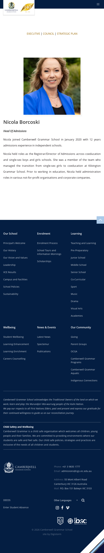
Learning (76, 233)
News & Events (46, 327)
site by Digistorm (52, 534)
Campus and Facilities (15, 279)
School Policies (11, 286)
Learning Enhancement (16, 344)
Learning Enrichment (14, 351)
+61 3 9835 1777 (71, 466)
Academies (77, 315)
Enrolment (43, 233)
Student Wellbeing (13, 337)
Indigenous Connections (84, 380)
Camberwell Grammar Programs (83, 360)
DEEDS (7, 500)
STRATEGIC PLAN (67, 33)
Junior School (78, 257)
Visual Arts (76, 308)
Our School (10, 233)
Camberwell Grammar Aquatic (83, 371)
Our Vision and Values (15, 257)
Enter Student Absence (16, 507)
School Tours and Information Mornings (49, 252)
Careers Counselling (14, 358)
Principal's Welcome (14, 243)
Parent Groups (79, 344)
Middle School (78, 265)
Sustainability (10, 294)
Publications (44, 351)
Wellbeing (9, 327)
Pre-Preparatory (79, 250)
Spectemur (43, 344)
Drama (74, 301)
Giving (74, 337)
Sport (74, 286)
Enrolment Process (47, 243)
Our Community (81, 327)
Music (74, 294)
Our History (9, 250)
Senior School (78, 272)
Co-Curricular (78, 279)
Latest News (43, 337)
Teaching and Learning (83, 243)
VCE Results (9, 272)
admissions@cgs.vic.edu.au (76, 471)
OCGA (74, 351)
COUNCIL (48, 33)
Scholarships (44, 261)
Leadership (9, 265)
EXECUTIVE (33, 33)
